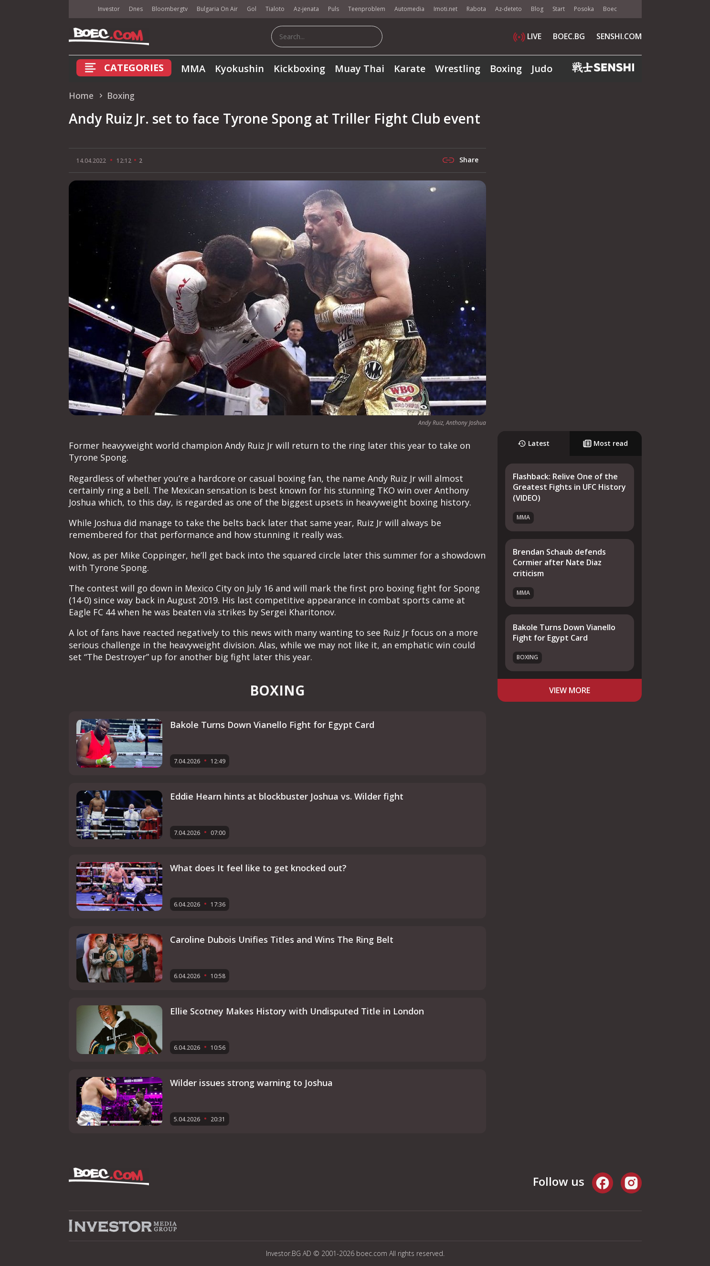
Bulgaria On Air (217, 9)
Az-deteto (508, 9)
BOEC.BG (569, 36)
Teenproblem (366, 9)
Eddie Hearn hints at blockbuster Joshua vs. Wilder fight (286, 796)
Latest (534, 443)
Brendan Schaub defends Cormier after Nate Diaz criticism (559, 563)
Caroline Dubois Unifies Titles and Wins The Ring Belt (281, 939)
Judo (541, 68)
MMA (193, 68)
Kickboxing (299, 68)
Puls (333, 9)
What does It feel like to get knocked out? (258, 868)
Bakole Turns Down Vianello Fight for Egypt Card (564, 632)
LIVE (527, 36)
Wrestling (457, 68)
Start (558, 9)
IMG (81, 9)
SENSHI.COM (619, 36)
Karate (409, 68)
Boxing (506, 68)
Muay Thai (359, 68)
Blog (537, 9)
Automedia (409, 9)
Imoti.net (445, 9)
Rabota (476, 9)
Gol (251, 9)
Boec (610, 9)
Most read (605, 443)
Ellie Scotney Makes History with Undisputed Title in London (297, 1011)
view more (569, 690)
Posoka (584, 9)
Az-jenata (306, 9)
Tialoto (275, 9)
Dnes (136, 9)
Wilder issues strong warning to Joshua (251, 1082)
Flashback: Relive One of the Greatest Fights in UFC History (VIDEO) (569, 487)
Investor (109, 9)
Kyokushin (239, 68)
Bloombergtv (170, 9)
